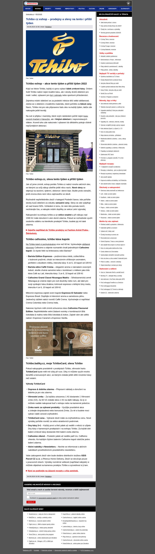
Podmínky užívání (46, 550)
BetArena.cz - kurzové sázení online (40, 521)
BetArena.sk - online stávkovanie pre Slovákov (43, 538)
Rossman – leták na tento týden (110, 217)
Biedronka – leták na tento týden (110, 214)
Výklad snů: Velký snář (107, 231)
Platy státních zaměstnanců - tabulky (112, 66)
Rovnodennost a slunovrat (109, 238)
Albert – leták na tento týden (109, 201)
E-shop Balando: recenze (108, 49)
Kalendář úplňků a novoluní (109, 228)
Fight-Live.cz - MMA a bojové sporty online (41, 524)
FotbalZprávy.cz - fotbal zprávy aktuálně (41, 527)
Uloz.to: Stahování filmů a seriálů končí (112, 272)
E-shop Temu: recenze (107, 39)
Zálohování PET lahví (107, 154)
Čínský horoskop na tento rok (109, 234)
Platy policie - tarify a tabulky (109, 70)
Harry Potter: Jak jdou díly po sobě (111, 90)
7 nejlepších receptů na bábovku (110, 167)
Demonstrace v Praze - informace (111, 59)
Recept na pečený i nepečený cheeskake (113, 173)
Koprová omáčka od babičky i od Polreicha (113, 180)
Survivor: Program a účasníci (109, 97)
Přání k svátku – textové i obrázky (111, 262)
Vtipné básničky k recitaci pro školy (111, 265)
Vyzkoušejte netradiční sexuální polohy (112, 255)
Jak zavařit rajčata (106, 177)
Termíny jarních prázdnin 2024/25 (111, 32)
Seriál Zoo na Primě (107, 93)
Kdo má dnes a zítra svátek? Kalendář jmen (114, 258)
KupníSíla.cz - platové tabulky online (74, 514)
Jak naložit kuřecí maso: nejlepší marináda (113, 184)
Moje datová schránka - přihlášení (111, 135)
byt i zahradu (56, 95)
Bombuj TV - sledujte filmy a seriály (111, 276)
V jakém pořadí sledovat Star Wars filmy (113, 86)
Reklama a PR (27, 550)
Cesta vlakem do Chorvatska (109, 251)
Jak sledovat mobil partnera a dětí (111, 103)
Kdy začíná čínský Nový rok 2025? (111, 26)
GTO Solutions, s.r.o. (87, 550)
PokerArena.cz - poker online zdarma (74, 533)
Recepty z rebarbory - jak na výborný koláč (113, 170)
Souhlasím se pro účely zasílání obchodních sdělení (54, 498)
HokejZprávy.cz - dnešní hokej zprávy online (42, 531)
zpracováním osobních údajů (47, 498)
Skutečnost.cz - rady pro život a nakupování (42, 514)
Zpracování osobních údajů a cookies (65, 550)
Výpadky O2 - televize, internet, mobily (112, 122)
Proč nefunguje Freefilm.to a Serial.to (112, 282)
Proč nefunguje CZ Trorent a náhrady (112, 289)
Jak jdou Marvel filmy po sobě (110, 83)
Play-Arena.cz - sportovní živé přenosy (74, 536)
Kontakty (36, 550)
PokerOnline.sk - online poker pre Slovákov (76, 543)
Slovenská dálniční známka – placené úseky (114, 144)
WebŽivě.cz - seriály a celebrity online (40, 517)
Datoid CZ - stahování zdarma (110, 293)
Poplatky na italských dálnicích (110, 151)
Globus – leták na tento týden (109, 211)
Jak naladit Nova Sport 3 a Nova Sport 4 (113, 245)
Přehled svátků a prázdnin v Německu (112, 224)
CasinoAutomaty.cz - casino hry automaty (75, 530)
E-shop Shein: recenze (107, 43)
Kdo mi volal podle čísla (108, 132)
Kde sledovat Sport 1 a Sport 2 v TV (111, 128)
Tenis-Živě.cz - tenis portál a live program (41, 534)
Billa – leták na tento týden (109, 204)
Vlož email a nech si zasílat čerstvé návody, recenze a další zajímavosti (58, 490)
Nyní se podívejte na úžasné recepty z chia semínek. (53, 471)
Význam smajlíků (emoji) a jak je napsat (113, 125)
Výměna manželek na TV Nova (110, 76)
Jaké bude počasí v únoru (108, 22)
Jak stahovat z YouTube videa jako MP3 (113, 279)
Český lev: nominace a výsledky (110, 29)
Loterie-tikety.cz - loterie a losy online (74, 526)
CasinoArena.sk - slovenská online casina (75, 540)
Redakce (48, 27)
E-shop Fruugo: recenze (108, 46)
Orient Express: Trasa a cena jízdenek (112, 241)
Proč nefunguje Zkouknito (108, 286)
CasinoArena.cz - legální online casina (74, 517)
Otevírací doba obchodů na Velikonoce (112, 190)
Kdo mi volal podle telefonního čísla (111, 248)
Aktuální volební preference (109, 56)
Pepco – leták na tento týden (109, 207)
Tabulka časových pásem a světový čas (113, 107)
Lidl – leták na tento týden (108, 194)
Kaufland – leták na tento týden (110, 197)
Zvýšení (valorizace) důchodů (110, 63)
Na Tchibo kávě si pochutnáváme (41, 244)
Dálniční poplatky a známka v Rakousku (113, 148)
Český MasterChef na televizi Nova (111, 80)
